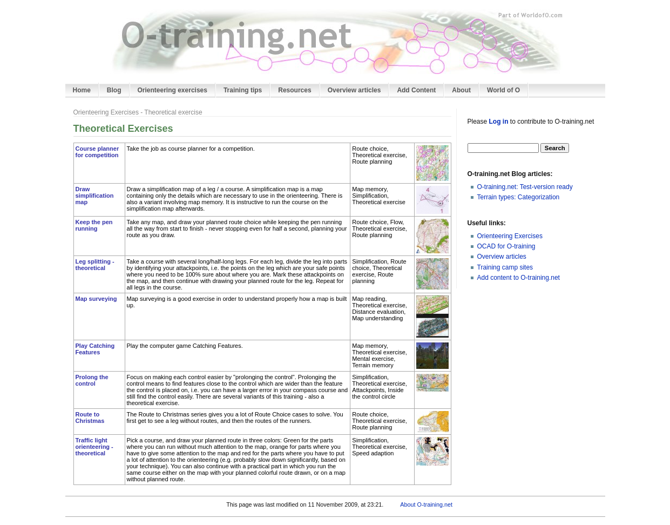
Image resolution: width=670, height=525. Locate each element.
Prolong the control (92, 380)
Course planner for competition (97, 151)
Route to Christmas (90, 417)
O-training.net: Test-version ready (525, 187)
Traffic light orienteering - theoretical (94, 446)
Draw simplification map (95, 195)
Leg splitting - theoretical (95, 264)
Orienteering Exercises (510, 236)
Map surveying (96, 298)
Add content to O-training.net (518, 277)
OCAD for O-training (506, 246)
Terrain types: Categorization (518, 197)
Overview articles (501, 256)
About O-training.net (426, 504)
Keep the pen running (94, 225)
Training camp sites (505, 267)
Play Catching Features (95, 348)
